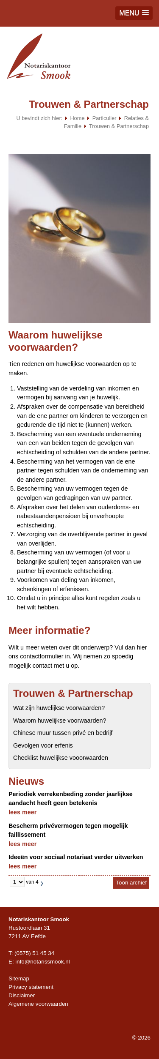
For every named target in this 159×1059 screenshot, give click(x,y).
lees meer (22, 812)
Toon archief (131, 882)
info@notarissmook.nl (42, 961)
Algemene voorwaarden (38, 1004)
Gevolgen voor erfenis (43, 745)
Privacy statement (30, 987)
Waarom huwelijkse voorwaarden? (59, 720)
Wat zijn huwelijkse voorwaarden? (59, 707)
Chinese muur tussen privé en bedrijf (62, 732)
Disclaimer (21, 995)
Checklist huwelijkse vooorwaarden (60, 757)
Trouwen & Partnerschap (119, 126)
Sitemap (18, 978)
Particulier (104, 118)
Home (77, 118)
